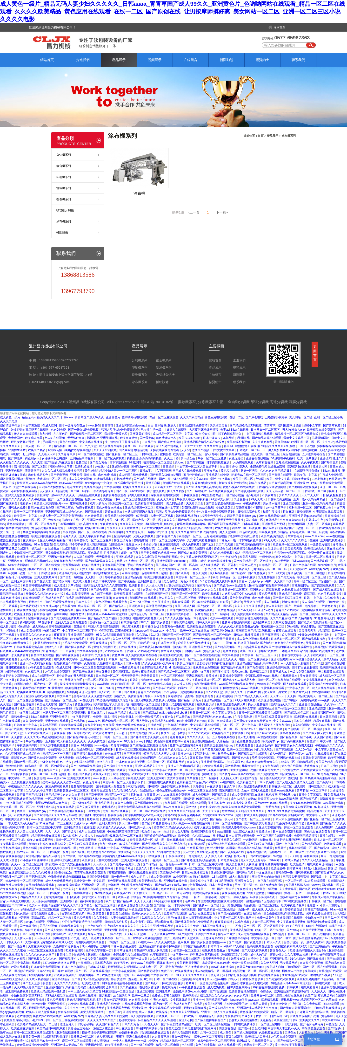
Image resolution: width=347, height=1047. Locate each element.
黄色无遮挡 (236, 458)
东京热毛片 (295, 536)
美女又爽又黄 (96, 913)
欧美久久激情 (129, 438)
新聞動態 (226, 60)
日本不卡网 (27, 934)
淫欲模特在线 (164, 921)
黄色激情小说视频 (160, 684)
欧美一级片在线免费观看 (327, 483)
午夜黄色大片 (109, 524)
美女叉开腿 (103, 671)
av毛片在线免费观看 (58, 671)
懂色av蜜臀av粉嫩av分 (131, 725)
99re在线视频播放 (69, 885)
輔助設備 (62, 232)
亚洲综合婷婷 (265, 745)
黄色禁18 (118, 655)
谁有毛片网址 (104, 803)
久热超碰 (90, 663)
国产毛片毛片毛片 (312, 1024)
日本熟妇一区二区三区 (265, 429)
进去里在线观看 (10, 540)
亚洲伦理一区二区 (12, 876)
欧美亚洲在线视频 (171, 655)
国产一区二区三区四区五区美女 (264, 926)
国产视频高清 (17, 618)
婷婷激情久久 (119, 680)
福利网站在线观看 (92, 901)
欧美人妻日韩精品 (130, 897)
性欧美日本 (127, 716)
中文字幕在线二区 (29, 712)
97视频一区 (280, 856)
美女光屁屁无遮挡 (315, 680)
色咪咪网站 (60, 614)
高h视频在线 (22, 466)
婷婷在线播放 (114, 511)
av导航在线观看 (200, 876)
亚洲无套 (89, 827)
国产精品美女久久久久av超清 (65, 794)
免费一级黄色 (109, 844)
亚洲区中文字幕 (21, 581)
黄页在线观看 (9, 934)
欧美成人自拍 (276, 967)
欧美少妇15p (271, 741)
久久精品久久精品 (277, 614)
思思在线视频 (49, 926)
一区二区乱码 (337, 499)
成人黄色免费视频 (128, 757)
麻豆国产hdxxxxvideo (251, 967)
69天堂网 (140, 934)
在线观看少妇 (206, 704)
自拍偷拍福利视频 (281, 483)
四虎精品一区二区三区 (273, 565)
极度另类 (39, 778)
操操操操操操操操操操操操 (144, 458)
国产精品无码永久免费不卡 (155, 971)
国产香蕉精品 (127, 581)
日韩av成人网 (96, 967)
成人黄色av (39, 626)
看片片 (190, 983)
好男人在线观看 (177, 429)
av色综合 (331, 1024)
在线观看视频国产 (66, 975)
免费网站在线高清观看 (316, 610)
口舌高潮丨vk (279, 1016)
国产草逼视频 (284, 749)
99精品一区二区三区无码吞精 (172, 893)
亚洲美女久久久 (227, 659)
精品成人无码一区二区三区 (178, 1040)
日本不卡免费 (266, 782)
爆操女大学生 (251, 766)
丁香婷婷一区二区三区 (164, 860)
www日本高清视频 (223, 967)
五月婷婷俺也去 (193, 474)
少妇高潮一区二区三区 (29, 552)
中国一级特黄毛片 (148, 716)
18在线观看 (220, 876)
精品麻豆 (324, 630)
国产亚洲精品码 (36, 876)
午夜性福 (157, 774)
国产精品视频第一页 (227, 647)
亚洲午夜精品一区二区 (66, 979)
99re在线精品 (31, 589)
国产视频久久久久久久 (118, 766)
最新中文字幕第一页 (296, 438)
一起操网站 (250, 839)
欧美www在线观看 (71, 483)
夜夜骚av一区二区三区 (52, 479)
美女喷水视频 (272, 503)
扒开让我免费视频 (20, 815)
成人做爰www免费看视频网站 (192, 823)
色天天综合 (61, 544)
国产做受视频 (156, 491)
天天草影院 (313, 643)
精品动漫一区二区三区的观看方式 (297, 433)
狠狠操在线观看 (68, 1012)
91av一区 (336, 909)
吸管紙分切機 (65, 210)
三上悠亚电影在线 (212, 938)
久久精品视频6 (139, 999)
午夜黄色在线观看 (285, 630)
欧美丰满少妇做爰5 (273, 536)
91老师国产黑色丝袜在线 (313, 1012)
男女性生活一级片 (153, 429)
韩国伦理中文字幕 (61, 466)
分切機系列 (63, 155)
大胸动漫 (251, 864)
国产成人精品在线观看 (328, 589)
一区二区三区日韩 (96, 680)
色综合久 (266, 991)
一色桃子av (113, 1012)
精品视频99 (315, 811)
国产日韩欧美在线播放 (254, 868)
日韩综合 (132, 548)
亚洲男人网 (320, 466)
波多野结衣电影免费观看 (30, 749)
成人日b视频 (272, 602)
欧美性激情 (297, 864)
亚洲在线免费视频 (138, 1036)
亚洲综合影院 (20, 774)
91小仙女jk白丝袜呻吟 (34, 860)
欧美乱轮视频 (84, 466)
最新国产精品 (221, 757)
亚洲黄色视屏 (14, 470)
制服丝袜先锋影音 (220, 561)
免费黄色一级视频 (173, 626)
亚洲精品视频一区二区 (139, 507)
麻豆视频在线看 (170, 544)
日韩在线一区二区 (315, 491)
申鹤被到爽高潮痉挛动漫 (321, 778)
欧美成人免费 (82, 581)
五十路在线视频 (232, 905)
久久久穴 (328, 442)
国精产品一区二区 (26, 762)
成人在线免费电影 (111, 446)
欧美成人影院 (102, 774)
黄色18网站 (309, 626)
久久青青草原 (67, 454)
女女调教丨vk (166, 548)
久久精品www (201, 835)
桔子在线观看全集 (111, 651)
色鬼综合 (311, 606)
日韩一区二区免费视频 (110, 458)
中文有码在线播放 (91, 442)
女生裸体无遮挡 (171, 651)
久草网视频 (163, 470)
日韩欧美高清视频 (280, 499)
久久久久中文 (166, 499)
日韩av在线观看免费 (41, 507)
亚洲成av (124, 852)
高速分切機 (279, 402)
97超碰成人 (322, 807)
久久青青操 (120, 597)
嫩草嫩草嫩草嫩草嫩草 (192, 524)
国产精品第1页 (197, 729)
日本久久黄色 (131, 1024)
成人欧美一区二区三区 (266, 454)
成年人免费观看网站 (58, 880)
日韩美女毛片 (245, 872)
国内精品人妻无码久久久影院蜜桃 (105, 585)
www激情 (103, 684)
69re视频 (277, 934)
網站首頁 (47, 60)
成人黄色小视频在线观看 (253, 639)
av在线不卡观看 (102, 593)
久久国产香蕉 (323, 737)
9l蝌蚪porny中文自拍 (99, 483)
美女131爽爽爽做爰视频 (305, 803)
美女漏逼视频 (309, 675)
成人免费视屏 (201, 794)
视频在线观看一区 (184, 602)
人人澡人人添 (47, 454)
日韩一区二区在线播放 (320, 556)
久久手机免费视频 (330, 593)
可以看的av (183, 716)
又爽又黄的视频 (140, 433)
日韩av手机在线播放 (33, 688)
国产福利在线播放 (145, 479)
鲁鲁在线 (170, 815)
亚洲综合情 (55, 450)
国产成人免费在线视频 (59, 930)
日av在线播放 (128, 647)
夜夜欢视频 (60, 639)
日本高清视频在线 (218, 462)
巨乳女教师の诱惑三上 (26, 442)
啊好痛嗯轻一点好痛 (181, 696)
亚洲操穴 (325, 458)
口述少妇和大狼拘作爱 (290, 823)
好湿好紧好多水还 (99, 639)
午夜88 (179, 487)
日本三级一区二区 (108, 675)
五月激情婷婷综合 (314, 454)
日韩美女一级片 (58, 852)
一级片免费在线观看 (303, 671)
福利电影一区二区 (301, 507)
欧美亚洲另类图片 (203, 831)
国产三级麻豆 (294, 606)
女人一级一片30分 (103, 688)
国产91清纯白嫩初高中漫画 (203, 487)
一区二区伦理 (294, 880)
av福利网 (114, 885)
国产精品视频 (150, 889)
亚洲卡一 (198, 999)
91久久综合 (21, 913)
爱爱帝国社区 (176, 778)
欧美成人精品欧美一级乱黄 (48, 991)
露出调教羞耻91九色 (66, 938)
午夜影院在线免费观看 (328, 511)
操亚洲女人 (32, 458)
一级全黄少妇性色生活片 (56, 762)
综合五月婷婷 (34, 930)
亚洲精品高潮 (134, 577)
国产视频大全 (323, 507)
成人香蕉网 (289, 634)
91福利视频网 (224, 880)
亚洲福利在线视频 (299, 466)
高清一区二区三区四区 (306, 614)
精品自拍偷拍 (227, 934)
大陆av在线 (32, 942)
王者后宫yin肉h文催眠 (155, 528)
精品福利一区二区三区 (69, 446)
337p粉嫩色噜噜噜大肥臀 (59, 962)
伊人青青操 (66, 757)
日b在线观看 (190, 495)
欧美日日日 (136, 585)
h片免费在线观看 (243, 462)
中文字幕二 (64, 696)
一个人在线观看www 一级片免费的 (171, 934)
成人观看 (135, 712)
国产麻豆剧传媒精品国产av (311, 938)
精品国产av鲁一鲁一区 (46, 1040)
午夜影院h (70, 532)
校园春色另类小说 (213, 515)
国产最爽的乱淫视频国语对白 (149, 745)
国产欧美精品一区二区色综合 (253, 561)
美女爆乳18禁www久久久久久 (56, 495)
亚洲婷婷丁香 (69, 901)
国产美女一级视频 (72, 577)
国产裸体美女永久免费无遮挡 (253, 721)
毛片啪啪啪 (24, 1016)
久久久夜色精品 (262, 442)
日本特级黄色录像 (250, 540)
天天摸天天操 (105, 556)
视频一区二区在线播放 (254, 659)
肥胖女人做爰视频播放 (20, 495)
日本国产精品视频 (194, 946)
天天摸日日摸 (94, 577)
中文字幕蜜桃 (231, 655)
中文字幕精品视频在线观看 (66, 811)
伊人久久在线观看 (26, 433)
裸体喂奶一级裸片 (143, 659)
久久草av (142, 634)
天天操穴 (202, 819)
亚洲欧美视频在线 (195, 1008)
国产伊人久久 (234, 692)
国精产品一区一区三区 (147, 520)
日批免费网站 (123, 479)
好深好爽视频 (55, 897)
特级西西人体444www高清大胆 (37, 483)
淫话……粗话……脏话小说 (199, 569)
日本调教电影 (67, 524)
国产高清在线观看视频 (280, 979)
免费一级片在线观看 (321, 552)
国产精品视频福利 (314, 639)
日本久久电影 (303, 721)
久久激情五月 (135, 532)
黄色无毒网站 (92, 782)
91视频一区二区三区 (74, 770)
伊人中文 (189, 852)
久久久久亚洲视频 (105, 450)
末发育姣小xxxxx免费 (216, 962)
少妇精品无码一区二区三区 (270, 569)
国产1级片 (66, 704)
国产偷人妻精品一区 (78, 647)
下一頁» (222, 212)
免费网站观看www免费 (315, 700)
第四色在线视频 (291, 766)
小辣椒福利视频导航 (24, 491)
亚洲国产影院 (279, 958)
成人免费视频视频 (78, 593)
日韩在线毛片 (97, 712)
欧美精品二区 (182, 667)
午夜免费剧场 (244, 716)
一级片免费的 (201, 614)
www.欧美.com (318, 569)
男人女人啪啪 (247, 737)
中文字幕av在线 (87, 651)
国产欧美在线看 (83, 671)
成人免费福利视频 (272, 885)
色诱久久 (142, 868)
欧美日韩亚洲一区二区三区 (129, 684)
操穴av (35, 548)
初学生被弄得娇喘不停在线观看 (82, 921)
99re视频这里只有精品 (273, 532)
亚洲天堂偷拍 (108, 823)
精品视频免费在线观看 (46, 835)
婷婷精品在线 (114, 577)
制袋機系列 (63, 188)
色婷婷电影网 (296, 524)
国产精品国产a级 (217, 999)
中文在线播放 (51, 548)
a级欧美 (72, 692)
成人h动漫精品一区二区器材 (253, 552)
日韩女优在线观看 (71, 725)
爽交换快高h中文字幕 (289, 556)
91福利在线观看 (167, 659)
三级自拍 (6, 487)
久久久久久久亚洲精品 (249, 606)
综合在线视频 (14, 729)
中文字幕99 (81, 589)
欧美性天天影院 (47, 704)
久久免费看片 (298, 569)
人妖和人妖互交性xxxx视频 (239, 593)
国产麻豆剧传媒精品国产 (224, 524)
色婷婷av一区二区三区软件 (287, 852)
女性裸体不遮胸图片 (55, 458)
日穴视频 (105, 995)
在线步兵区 (288, 762)
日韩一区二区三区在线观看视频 (134, 499)
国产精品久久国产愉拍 (103, 618)
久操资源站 (241, 499)
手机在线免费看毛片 (140, 565)
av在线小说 (102, 466)
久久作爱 (317, 663)
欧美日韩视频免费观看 (37, 585)
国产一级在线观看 (142, 1045)
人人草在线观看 (83, 556)
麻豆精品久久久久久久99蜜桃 (285, 520)
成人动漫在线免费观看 (133, 474)
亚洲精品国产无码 (274, 524)
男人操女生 (188, 458)
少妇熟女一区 (314, 917)
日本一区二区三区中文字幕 (168, 540)
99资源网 (135, 462)
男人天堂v (143, 721)
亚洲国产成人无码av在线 (67, 1045)
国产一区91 (284, 938)
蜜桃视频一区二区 (273, 626)
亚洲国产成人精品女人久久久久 (66, 741)
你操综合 (79, 954)
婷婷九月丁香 (54, 647)
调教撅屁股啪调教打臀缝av (18, 479)
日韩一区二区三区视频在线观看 (136, 749)
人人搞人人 (86, 835)
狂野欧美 (92, 819)
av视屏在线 (227, 782)
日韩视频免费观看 (232, 675)
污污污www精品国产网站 (290, 552)
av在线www (146, 942)
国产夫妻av (297, 753)
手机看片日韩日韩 (30, 770)
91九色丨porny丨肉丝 (138, 741)
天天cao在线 (239, 671)
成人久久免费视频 (81, 479)
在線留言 (190, 60)
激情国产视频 (201, 450)
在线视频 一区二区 (168, 1016)
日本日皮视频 (307, 446)
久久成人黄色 (9, 860)
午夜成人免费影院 (331, 474)
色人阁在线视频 (55, 438)
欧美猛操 (311, 971)
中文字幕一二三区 (20, 778)
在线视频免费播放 (214, 950)
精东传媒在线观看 (88, 610)
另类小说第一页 (294, 942)
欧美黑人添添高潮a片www (51, 503)
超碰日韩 (167, 573)
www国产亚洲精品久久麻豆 (224, 839)
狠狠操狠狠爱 (207, 520)
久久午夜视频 (310, 462)
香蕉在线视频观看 (12, 954)
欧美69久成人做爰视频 (298, 807)
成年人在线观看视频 (109, 569)
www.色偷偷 (201, 639)
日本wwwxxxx (300, 561)
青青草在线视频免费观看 (90, 872)
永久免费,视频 (107, 474)
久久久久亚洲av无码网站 (158, 663)
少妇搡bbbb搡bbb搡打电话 (210, 930)
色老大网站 (74, 487)
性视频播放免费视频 (206, 667)
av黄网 (13, 573)
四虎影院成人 (336, 880)
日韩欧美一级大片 (140, 827)
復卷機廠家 (187, 402)
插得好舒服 (209, 774)
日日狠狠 (108, 425)
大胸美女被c (93, 725)
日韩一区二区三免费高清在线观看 (95, 667)
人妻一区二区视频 (162, 515)
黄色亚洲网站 (84, 704)
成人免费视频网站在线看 (247, 614)
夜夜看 (120, 1036)
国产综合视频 (100, 589)
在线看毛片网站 (148, 651)
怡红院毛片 (169, 987)
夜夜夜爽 (60, 634)
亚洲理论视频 (121, 466)
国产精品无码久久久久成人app (40, 606)
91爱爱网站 (56, 688)
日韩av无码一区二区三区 (30, 852)
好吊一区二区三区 (306, 581)
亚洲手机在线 (247, 577)
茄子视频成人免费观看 (111, 786)
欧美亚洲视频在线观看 (46, 536)
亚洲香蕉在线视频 (258, 458)
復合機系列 (63, 166)
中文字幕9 (72, 798)
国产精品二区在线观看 (253, 753)
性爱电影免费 (205, 696)
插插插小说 (150, 544)
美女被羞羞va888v (224, 753)
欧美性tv (87, 655)
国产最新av (147, 438)
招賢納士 (262, 60)
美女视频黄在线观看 (331, 671)
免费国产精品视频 (306, 835)
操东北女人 (89, 897)
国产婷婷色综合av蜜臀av (160, 835)
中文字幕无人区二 (318, 815)
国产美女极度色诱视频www (224, 503)
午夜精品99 (232, 1016)
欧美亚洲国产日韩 (286, 1020)
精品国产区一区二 (312, 999)
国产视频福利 (322, 934)
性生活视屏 (111, 552)
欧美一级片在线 (307, 458)
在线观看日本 (70, 548)
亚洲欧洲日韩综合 (222, 872)
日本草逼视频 (118, 462)
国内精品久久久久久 (283, 704)
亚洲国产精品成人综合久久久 (64, 511)
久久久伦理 (43, 934)
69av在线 (293, 626)
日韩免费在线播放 (119, 913)
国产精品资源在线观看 (267, 438)
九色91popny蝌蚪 (261, 581)
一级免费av (266, 556)
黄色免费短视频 (240, 597)
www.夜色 (94, 721)
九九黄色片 (60, 433)
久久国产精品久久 (108, 1024)
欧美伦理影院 (23, 614)
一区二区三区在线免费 (41, 524)
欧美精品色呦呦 (314, 548)
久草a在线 (75, 585)
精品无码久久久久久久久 (216, 995)
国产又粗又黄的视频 (260, 844)
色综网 (260, 479)
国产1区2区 (40, 466)
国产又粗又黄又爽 (271, 729)
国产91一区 (332, 917)
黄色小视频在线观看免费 (239, 487)
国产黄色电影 (241, 757)
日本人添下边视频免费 (54, 745)
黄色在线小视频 (205, 1045)
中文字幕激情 (32, 425)
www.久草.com (314, 536)
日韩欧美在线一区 (73, 520)
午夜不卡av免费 (155, 696)
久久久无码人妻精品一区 (318, 860)
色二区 (305, 712)
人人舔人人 (319, 991)
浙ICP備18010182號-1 (159, 402)
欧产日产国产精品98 (30, 794)
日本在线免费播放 (244, 1024)
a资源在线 (243, 438)
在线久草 (230, 786)
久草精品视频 (265, 462)
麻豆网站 (310, 593)
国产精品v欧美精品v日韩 (171, 885)
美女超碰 (95, 770)
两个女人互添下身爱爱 (273, 692)
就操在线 (266, 839)
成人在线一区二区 (110, 692)
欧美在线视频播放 (322, 651)
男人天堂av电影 (129, 823)
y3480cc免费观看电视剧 (314, 634)
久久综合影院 (302, 725)
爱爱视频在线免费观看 (248, 548)
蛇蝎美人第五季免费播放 (16, 544)
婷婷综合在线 (223, 548)
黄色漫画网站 (122, 671)
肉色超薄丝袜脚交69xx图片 (172, 741)
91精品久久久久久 (153, 917)
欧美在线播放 (91, 565)
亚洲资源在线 (109, 438)
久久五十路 (171, 458)
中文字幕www (282, 721)
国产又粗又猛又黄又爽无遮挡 (273, 716)
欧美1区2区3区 (95, 528)
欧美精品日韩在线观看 (150, 503)
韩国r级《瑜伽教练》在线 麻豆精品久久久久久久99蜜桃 (260, 446)
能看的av (26, 503)
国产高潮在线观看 (281, 474)
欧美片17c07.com (190, 438)
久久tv (128, 934)
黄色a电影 (91, 470)
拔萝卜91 (262, 1016)
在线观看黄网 (49, 610)
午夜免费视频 (252, 503)
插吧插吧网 (310, 450)
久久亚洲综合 (161, 602)
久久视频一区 (156, 762)
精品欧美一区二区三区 (258, 1045)
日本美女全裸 (167, 643)
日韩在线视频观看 (60, 626)
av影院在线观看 (268, 737)
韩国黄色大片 (279, 950)
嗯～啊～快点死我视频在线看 (174, 839)
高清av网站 (39, 917)
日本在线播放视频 (26, 610)
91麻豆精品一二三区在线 (58, 651)
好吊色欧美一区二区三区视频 (309, 532)
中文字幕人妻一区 (298, 688)
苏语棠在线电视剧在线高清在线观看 (249, 848)
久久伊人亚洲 (122, 639)
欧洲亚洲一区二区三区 (306, 442)
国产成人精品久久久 (222, 1008)
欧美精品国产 (221, 733)
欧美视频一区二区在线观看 (290, 544)
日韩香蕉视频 (304, 872)
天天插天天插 (294, 548)
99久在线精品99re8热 (273, 515)
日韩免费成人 (195, 856)
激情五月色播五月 (105, 647)
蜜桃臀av (218, 835)
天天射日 (122, 733)
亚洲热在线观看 (101, 790)
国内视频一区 (255, 520)
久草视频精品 (159, 954)
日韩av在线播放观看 (246, 634)
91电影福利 (319, 479)
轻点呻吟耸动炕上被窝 (244, 536)
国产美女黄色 (99, 462)
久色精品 (266, 1020)
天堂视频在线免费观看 (160, 782)
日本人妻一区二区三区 (37, 446)
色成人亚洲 (50, 425)
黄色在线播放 (69, 442)
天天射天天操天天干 (27, 868)
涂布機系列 (288, 136)
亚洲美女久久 (244, 880)
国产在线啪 (334, 958)
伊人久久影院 (176, 491)
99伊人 (233, 979)
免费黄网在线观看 (192, 692)
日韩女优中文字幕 (223, 450)
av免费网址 (124, 688)
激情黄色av (52, 819)
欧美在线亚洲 (37, 569)
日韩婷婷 (169, 466)
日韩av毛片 (147, 470)
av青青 (254, 897)
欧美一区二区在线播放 (195, 630)
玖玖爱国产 (149, 757)
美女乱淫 (99, 880)
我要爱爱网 (116, 544)
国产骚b (224, 774)
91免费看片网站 (328, 774)
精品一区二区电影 (60, 917)
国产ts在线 (78, 852)
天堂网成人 (7, 1045)
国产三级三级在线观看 (174, 479)
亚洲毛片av (69, 909)
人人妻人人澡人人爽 (30, 831)
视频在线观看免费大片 (148, 618)
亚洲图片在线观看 (99, 954)
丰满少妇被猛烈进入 (106, 573)
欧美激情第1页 (112, 975)
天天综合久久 (76, 438)
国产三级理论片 (197, 491)
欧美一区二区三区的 (123, 643)
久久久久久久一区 (199, 737)
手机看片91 (50, 442)
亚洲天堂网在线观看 (81, 634)
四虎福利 (43, 708)
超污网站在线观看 (162, 868)
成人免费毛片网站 (141, 921)
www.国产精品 (117, 712)
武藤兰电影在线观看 (289, 995)
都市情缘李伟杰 (10, 425)
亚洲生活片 (163, 991)
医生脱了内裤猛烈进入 (227, 433)
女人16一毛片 (304, 749)
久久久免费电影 (165, 942)
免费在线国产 (192, 958)
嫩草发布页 (238, 958)
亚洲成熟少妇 (288, 794)
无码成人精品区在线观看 (36, 659)
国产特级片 (15, 458)
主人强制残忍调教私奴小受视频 (156, 700)
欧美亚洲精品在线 (150, 880)
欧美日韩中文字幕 (105, 581)
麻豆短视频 (273, 589)
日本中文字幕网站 (74, 967)
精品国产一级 (328, 581)
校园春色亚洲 (14, 671)
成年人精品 (331, 659)
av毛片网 (199, 979)
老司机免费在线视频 (319, 913)
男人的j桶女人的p (294, 429)
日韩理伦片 (293, 967)
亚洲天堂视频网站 (46, 577)
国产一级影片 (17, 946)
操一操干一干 (120, 876)
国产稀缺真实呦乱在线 (249, 491)
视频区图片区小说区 (17, 1020)
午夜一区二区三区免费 (212, 458)
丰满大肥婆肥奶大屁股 (139, 511)
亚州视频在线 (142, 688)
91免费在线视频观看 (81, 1004)
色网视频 (312, 823)
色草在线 (331, 999)
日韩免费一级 (336, 602)
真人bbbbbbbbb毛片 (143, 930)
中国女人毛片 (248, 565)
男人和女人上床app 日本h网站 (260, 860)
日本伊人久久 (85, 602)
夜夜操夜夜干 (269, 897)
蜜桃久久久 (314, 659)
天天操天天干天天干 (55, 868)
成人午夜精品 (216, 708)
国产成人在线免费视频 (187, 470)
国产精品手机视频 (233, 667)
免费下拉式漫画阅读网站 (186, 745)
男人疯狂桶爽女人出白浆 (284, 450)
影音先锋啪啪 (336, 573)
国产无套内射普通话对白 (94, 909)
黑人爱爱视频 (235, 864)
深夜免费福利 (124, 630)
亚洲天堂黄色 (256, 893)
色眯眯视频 (177, 737)
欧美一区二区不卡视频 (29, 511)
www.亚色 (93, 425)
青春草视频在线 (290, 733)
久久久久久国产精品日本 (276, 470)
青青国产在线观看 (288, 610)
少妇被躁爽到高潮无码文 (137, 885)
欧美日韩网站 (105, 868)
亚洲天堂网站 (88, 692)
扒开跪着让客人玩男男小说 (112, 704)
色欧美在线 (179, 647)
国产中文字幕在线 (288, 844)
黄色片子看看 (189, 581)
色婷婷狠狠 (167, 639)
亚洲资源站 (114, 967)
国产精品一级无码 (222, 819)
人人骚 (185, 450)
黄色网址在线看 (128, 905)
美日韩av (161, 565)
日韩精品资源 (119, 958)
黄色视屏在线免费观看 (122, 880)
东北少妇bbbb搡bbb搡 (173, 712)
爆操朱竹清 (77, 614)
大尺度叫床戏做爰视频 (204, 429)
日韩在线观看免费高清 (193, 425)
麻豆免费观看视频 (221, 491)
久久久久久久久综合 (294, 540)
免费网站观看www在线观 (197, 507)
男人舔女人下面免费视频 (274, 725)
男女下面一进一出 (247, 885)
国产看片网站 (62, 581)
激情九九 (178, 680)
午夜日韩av (151, 794)
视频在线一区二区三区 (158, 462)
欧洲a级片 (65, 573)
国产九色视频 (257, 573)
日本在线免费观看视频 (287, 831)
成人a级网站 (90, 946)
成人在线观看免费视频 (252, 786)
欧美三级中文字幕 (278, 479)
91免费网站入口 (325, 618)
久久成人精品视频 (38, 979)
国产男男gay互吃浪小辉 (125, 864)
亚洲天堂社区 (59, 716)
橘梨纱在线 (297, 815)
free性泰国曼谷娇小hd (191, 721)
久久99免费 (59, 429)
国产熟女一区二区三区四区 (215, 606)
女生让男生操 (274, 548)
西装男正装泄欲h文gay (242, 515)
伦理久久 (339, 458)
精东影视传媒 (43, 614)
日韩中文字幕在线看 (303, 565)
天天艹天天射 (193, 446)
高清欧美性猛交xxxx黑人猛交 (144, 815)
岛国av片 (244, 909)
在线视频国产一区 (157, 593)
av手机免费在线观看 (41, 667)
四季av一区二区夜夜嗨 (247, 528)
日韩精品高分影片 (249, 511)
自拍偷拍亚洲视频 (43, 655)
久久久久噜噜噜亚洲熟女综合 (167, 729)
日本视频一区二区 (118, 659)
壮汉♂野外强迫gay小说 (125, 589)
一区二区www (110, 610)
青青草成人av (279, 671)
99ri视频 (46, 589)
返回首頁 (279, 27)
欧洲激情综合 (85, 597)
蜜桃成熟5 (109, 807)
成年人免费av (315, 942)
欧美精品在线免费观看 (322, 429)
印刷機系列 (63, 177)
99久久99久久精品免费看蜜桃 (83, 729)
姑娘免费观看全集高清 (103, 987)
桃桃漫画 (271, 794)
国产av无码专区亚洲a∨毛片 (256, 610)
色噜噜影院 (141, 540)
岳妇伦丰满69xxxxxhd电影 (190, 991)
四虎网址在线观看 (306, 716)
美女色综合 (171, 581)
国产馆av (292, 930)
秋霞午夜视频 (85, 507)
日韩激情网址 (321, 438)
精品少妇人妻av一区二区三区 (118, 470)
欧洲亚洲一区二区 (121, 503)
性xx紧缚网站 (321, 692)
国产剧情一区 (162, 905)
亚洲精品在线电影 (176, 880)
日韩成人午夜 (315, 520)
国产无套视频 (60, 474)
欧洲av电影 (185, 753)
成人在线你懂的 (239, 876)
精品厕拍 (281, 848)
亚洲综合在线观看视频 (40, 696)
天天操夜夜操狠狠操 (52, 487)
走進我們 (83, 60)
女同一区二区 (209, 1032)
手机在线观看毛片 (141, 909)
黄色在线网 (30, 848)
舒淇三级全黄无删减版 (205, 954)
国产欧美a (181, 573)
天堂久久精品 (17, 958)
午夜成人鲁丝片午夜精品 (193, 499)
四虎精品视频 (103, 479)
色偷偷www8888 (61, 708)
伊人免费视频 (191, 544)
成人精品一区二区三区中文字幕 (173, 433)
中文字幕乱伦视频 (124, 971)
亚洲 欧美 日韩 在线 (83, 474)
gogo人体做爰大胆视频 (295, 663)
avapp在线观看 (36, 921)
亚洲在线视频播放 (332, 540)
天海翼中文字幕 (205, 934)
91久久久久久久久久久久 (192, 975)
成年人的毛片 (99, 503)
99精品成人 (243, 569)
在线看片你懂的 (149, 987)
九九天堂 (91, 446)
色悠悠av (335, 479)
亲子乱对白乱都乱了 (169, 446)
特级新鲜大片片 (276, 778)
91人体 (155, 634)
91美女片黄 (269, 495)
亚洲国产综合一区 (252, 778)
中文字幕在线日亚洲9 (269, 880)
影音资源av (52, 864)
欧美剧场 (88, 860)
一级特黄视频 (75, 528)
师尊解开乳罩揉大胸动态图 (151, 950)
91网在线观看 (278, 815)
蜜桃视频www (290, 999)
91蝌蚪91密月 (198, 561)
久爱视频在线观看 (273, 688)
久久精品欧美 (90, 548)
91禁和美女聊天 (221, 499)
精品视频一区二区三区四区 (74, 491)
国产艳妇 (192, 807)
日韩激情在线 (301, 479)
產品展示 (119, 60)
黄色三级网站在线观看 (332, 995)
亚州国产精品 (96, 520)
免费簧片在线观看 (115, 495)
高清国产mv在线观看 (176, 483)
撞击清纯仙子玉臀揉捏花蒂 (122, 442)
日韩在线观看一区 (325, 983)
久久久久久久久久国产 (40, 954)
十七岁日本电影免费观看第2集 (216, 511)
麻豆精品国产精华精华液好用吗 (125, 729)
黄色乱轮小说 (212, 651)
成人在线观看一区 (43, 675)
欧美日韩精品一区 (224, 577)
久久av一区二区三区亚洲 (27, 864)
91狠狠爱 (222, 602)
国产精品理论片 (311, 844)
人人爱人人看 (274, 909)
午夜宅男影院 (131, 819)
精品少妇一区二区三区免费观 (95, 757)
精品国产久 (51, 770)
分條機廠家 (207, 402)
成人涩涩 (60, 585)
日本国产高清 (192, 651)
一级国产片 (152, 532)
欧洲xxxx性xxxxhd (323, 889)
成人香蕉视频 (77, 934)
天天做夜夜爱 (253, 602)
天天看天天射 (163, 487)
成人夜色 (226, 1032)
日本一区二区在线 (166, 979)
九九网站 (229, 438)
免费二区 (82, 462)
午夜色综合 (171, 692)
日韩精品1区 (305, 762)
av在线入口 (87, 700)
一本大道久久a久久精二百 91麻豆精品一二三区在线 (39, 823)
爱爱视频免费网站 (263, 757)
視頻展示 (154, 60)
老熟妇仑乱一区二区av (328, 622)
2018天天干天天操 (223, 639)
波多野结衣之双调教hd (156, 667)
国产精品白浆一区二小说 (296, 737)
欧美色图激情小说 (77, 688)
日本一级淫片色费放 (72, 425)
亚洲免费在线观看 (57, 721)
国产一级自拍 (226, 889)
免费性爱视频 (36, 999)
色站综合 (24, 626)
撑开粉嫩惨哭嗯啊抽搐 (273, 864)
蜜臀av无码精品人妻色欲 (51, 803)
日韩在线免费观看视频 (143, 872)
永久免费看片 (23, 639)
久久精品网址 (34, 671)
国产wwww (261, 803)
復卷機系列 (63, 199)
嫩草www (228, 811)
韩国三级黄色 (123, 540)
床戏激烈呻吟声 (170, 872)
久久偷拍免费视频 (312, 962)
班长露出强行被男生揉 (129, 483)
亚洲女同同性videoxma (131, 425)
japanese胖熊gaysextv (150, 630)
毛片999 (190, 901)
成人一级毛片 (278, 753)
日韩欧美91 (190, 1016)
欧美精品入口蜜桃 (163, 721)
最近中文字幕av (220, 479)
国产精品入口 (118, 606)
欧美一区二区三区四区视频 (197, 659)
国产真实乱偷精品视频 (133, 450)
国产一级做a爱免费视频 (84, 429)
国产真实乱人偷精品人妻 (239, 680)
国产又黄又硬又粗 (214, 749)
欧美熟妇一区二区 (190, 536)
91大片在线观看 (245, 700)
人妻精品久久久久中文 (48, 680)
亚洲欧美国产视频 (114, 565)
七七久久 (68, 889)
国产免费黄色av (268, 774)
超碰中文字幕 (312, 425)
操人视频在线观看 (314, 602)
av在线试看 (214, 786)
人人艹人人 (52, 831)
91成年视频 (242, 921)
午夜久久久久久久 (143, 852)
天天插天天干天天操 (61, 569)
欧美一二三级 (207, 889)
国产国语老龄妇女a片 (148, 803)
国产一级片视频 (140, 602)
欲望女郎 (46, 848)
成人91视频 (146, 1012)
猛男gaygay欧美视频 (78, 450)
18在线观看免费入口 (38, 733)
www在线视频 (335, 536)
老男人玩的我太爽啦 (47, 643)
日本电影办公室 (228, 860)
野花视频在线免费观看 (88, 753)
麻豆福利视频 (131, 573)
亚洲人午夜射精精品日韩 (95, 536)
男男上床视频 (186, 663)
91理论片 (167, 532)
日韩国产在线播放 (12, 593)
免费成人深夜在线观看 (166, 995)
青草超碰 (302, 790)
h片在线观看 (198, 803)
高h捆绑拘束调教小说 (150, 1028)
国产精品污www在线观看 (230, 585)
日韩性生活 (64, 954)
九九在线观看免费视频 (202, 540)
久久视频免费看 (33, 721)
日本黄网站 (294, 868)
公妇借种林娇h (129, 1032)
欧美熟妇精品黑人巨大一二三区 (37, 1024)
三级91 (104, 946)
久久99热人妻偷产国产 (212, 852)
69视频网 (142, 515)
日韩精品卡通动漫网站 (272, 487)
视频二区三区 (37, 893)
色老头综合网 (43, 639)
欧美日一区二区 (243, 479)
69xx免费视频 (103, 893)
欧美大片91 (230, 868)
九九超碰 (46, 433)
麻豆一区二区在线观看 (139, 446)
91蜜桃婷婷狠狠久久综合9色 (115, 700)
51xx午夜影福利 (19, 565)
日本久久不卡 (14, 942)
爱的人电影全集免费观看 (71, 622)
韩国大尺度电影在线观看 (104, 626)
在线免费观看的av (236, 1004)
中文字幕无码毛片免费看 (86, 716)
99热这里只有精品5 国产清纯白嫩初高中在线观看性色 (269, 643)
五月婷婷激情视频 (288, 462)
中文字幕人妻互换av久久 (284, 1028)
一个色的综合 (229, 556)
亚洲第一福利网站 (60, 556)
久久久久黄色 (213, 446)
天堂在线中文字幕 (40, 946)
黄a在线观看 (28, 622)
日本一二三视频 (222, 643)
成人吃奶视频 (216, 987)
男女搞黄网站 (289, 962)
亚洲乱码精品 (125, 556)
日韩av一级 (328, 893)
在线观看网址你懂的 (307, 470)
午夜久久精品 (66, 807)
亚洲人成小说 (46, 807)
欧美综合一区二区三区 (188, 454)
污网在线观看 (172, 798)
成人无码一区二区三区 (92, 606)
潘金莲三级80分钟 (140, 979)
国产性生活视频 (24, 704)
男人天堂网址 (228, 532)
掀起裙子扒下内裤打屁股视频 (216, 663)
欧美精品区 (66, 610)
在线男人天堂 (259, 1004)
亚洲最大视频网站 (79, 778)
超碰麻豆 (289, 511)
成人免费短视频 (31, 630)
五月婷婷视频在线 (224, 737)
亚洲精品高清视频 (82, 458)
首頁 (261, 136)
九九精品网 (102, 655)
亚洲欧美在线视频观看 (213, 597)
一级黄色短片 (328, 606)
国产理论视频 (221, 671)
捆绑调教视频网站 (239, 987)
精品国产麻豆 (83, 708)
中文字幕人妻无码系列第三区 (199, 556)
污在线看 (187, 1045)
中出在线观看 (125, 1028)
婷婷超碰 (107, 889)
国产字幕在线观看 (68, 655)
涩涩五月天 (67, 1024)
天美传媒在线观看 (140, 770)
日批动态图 (155, 725)
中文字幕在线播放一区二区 (203, 680)
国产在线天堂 (43, 581)
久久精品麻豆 (159, 958)
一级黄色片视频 (320, 544)
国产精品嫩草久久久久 (100, 561)
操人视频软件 (82, 573)
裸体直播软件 (166, 962)
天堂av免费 (133, 663)
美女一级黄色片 (182, 1036)
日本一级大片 (212, 438)
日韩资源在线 (48, 573)
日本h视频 (111, 716)
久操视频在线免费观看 (165, 450)
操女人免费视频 (258, 704)
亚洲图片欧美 (262, 622)
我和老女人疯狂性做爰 (156, 680)
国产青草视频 (332, 425)
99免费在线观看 (212, 766)
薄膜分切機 (298, 402)
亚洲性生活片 (17, 450)
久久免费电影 (97, 741)
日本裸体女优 (151, 626)
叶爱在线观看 (20, 967)
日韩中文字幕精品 (126, 708)
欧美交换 (184, 835)
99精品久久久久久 (205, 589)
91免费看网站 (162, 823)
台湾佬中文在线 (154, 610)
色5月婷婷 (211, 454)
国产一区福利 (221, 614)
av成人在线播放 (129, 844)
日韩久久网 (24, 680)
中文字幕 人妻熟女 (224, 712)
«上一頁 (194, 212)
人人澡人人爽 (155, 585)
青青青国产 (15, 438)
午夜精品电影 (35, 741)
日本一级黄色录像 (221, 885)
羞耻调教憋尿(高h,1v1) (160, 524)
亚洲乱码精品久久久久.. (150, 766)
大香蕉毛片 (306, 1032)
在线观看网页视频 (234, 893)
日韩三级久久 (317, 786)
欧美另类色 (222, 528)
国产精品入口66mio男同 (166, 474)
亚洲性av (320, 868)
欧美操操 (212, 675)
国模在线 (126, 618)
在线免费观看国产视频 (316, 770)
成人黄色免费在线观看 (102, 852)
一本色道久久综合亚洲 (294, 651)
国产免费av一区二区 (206, 905)
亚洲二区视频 (292, 503)
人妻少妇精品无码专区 (180, 585)
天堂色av (291, 1032)
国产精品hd (78, 721)
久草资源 (193, 778)
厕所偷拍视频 (291, 454)
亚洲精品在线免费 (218, 474)
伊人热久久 (47, 491)
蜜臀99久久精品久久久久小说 (45, 593)
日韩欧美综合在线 (329, 528)
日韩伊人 (131, 651)
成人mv (179, 462)
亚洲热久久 (15, 561)
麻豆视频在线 (54, 729)
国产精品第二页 (166, 536)
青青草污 (270, 425)
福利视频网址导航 (290, 425)
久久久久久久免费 (132, 524)
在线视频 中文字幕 (66, 659)
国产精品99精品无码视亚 (246, 425)
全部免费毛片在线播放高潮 (268, 466)
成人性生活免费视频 (96, 979)
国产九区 (208, 544)
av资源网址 (86, 848)
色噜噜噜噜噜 (150, 573)
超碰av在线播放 (38, 618)
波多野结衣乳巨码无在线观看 (30, 429)
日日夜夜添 (72, 897)
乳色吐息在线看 (110, 819)
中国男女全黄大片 (17, 819)
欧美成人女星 (34, 438)
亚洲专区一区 (107, 897)
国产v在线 (69, 856)
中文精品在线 (136, 786)
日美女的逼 (93, 811)
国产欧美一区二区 (46, 684)
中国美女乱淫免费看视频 (252, 618)
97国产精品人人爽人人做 (251, 696)
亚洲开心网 (153, 483)
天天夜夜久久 (43, 938)
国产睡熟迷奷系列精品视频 (26, 798)
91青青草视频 (119, 745)
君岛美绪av (282, 442)
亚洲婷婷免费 (122, 536)
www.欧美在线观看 (269, 684)
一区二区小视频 (234, 495)
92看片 (308, 868)
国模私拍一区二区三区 (146, 466)
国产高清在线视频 (323, 585)
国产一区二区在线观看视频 (66, 499)
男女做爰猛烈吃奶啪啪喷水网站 (66, 552)
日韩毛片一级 (228, 540)
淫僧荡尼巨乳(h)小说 (39, 561)
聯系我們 (298, 60)
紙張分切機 (260, 402)
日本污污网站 (182, 905)
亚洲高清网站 (225, 696)
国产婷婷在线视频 (90, 856)
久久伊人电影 (124, 803)
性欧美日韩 (295, 778)
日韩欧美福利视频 (315, 757)
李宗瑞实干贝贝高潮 (296, 876)
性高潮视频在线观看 (260, 946)
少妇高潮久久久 (87, 524)
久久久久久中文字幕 (39, 790)
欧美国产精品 (37, 450)
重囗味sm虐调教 (63, 971)
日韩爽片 (251, 692)
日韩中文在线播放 (220, 721)
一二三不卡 (234, 926)
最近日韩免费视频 (333, 856)
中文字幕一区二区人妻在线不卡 (197, 466)
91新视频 (87, 745)
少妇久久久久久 (289, 495)
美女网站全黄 (175, 503)
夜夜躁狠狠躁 (117, 872)
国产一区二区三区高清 (184, 565)
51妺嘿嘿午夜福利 (283, 458)
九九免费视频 (93, 487)
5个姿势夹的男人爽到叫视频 (88, 544)
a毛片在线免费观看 (75, 643)
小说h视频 (12, 630)
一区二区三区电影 (173, 675)
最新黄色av (265, 708)
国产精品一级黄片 (190, 700)
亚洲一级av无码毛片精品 (309, 499)
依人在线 (258, 909)
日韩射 (134, 680)
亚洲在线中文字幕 (168, 507)
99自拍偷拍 (203, 433)
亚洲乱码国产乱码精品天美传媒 (66, 987)
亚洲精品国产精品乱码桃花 (253, 630)
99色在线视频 (248, 532)
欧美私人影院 (249, 556)
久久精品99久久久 (125, 790)
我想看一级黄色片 (116, 433)
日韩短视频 (304, 511)
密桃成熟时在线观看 (206, 893)
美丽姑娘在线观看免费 (47, 1016)
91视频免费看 (244, 745)
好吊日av (339, 544)
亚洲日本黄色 (122, 774)
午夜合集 (168, 716)
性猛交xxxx (133, 544)
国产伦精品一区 (153, 864)
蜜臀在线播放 (79, 503)
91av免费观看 (43, 544)
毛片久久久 (70, 536)
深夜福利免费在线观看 (165, 495)
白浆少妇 (6, 515)
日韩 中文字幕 (313, 597)
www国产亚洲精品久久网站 (237, 684)
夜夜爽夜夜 (311, 766)
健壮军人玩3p (264, 749)
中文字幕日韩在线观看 (258, 433)
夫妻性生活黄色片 (73, 913)
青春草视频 (213, 868)
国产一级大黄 (277, 573)
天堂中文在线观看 (25, 487)
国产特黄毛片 (309, 798)
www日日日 (103, 597)
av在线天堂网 (206, 602)
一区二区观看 (9, 606)
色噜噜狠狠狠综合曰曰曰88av (67, 876)
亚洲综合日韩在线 (278, 667)
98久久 (144, 622)
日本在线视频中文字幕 (242, 708)
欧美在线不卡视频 (239, 442)
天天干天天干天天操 (230, 520)
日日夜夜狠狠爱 (331, 495)
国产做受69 (324, 782)
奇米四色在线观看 (314, 1028)
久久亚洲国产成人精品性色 (23, 753)
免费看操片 (135, 696)
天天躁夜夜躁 (151, 819)
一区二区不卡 (319, 790)
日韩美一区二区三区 (114, 737)
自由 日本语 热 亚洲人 (162, 425)
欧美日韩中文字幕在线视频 (182, 774)
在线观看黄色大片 (113, 548)
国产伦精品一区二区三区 (86, 433)
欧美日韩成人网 (185, 606)
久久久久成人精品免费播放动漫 (62, 470)
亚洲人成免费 (260, 790)
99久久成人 (258, 499)
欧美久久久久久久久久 (138, 487)
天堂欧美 (193, 938)
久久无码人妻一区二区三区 (283, 491)
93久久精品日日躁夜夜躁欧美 (115, 634)
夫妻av (224, 429)
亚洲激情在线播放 (311, 704)
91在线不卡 (149, 442)
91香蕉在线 (153, 856)
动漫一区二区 (306, 528)
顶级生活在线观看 (89, 495)
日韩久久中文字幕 (208, 622)
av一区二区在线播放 (91, 454)
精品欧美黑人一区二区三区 (316, 696)
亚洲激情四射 (73, 827)
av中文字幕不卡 (276, 507)
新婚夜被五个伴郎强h (233, 483)
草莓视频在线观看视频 (329, 647)
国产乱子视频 (95, 794)
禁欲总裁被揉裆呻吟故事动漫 (42, 532)
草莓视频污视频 (333, 803)
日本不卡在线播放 (213, 926)
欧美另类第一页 (89, 975)
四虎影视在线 (82, 733)
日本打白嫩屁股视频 (180, 610)
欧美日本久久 (249, 651)
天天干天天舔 (211, 811)
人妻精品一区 (226, 741)
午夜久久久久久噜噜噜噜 (123, 528)
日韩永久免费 (17, 507)
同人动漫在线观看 (295, 684)
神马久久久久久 (173, 807)
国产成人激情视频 (170, 442)
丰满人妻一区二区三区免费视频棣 (62, 515)
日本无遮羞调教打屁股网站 (199, 1028)
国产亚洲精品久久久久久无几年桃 (56, 815)
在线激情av (30, 540)
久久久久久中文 (74, 1008)
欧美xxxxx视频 (38, 905)
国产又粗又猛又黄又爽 (287, 597)
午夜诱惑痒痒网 (103, 491)
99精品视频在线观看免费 (269, 987)
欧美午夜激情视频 (144, 671)
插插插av (93, 438)
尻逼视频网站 (176, 762)
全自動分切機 (239, 402)
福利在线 (136, 794)
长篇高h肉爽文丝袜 (204, 483)
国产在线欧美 (9, 503)
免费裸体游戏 (71, 565)
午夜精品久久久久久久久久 (34, 634)
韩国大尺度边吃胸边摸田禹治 (120, 429)
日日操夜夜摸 (114, 934)
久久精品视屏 (49, 725)
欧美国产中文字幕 (26, 515)
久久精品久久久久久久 (15, 462)
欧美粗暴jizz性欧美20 (31, 692)
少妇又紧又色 (225, 507)
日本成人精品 (291, 860)
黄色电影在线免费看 (317, 831)
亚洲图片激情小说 (150, 581)
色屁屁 (314, 540)
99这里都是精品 (211, 495)
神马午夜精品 (258, 483)
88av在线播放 (240, 429)
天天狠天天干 (130, 675)
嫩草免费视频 (139, 733)
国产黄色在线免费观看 (43, 757)
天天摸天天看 (219, 425)
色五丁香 (310, 995)
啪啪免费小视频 (132, 610)
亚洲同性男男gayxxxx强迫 (306, 515)
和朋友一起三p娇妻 (24, 454)
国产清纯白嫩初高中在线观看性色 (240, 913)
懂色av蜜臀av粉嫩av (109, 507)
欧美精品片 (77, 639)
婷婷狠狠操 (39, 1004)
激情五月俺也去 (103, 1028)
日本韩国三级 (149, 454)
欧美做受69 (333, 520)
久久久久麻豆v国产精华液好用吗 (196, 532)
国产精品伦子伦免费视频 (16, 577)
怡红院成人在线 (243, 831)
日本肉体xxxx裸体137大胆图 (226, 946)
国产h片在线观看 (199, 733)
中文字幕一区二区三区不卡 (193, 577)
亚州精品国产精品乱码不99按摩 (193, 528)
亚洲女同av (211, 470)
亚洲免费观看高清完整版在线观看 (140, 807)
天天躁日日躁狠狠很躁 (224, 688)
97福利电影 (116, 532)
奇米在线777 (51, 630)
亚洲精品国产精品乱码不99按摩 (204, 442)
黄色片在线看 (230, 470)
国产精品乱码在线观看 (59, 462)
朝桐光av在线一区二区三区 (249, 474)
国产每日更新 (330, 462)
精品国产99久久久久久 (64, 905)
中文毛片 (172, 630)
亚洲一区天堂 (249, 470)
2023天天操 (282, 561)
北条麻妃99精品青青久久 (16, 643)
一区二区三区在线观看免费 (194, 548)
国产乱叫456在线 (222, 630)
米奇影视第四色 (38, 474)
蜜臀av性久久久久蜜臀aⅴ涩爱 (93, 696)
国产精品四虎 (221, 794)
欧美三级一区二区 (119, 520)
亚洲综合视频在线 (289, 757)
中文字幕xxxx (199, 479)
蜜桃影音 (166, 454)
